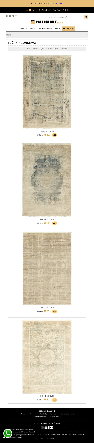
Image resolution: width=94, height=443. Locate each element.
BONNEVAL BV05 (47, 131)
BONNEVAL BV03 (47, 219)
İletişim (57, 29)
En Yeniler (63, 49)
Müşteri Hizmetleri (45, 29)
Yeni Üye (33, 29)
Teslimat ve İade (25, 414)
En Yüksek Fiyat (52, 49)
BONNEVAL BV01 (47, 396)
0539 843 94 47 (56, 3)
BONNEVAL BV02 (47, 308)
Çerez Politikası (40, 417)
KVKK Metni (55, 417)
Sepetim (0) (68, 29)
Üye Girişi (23, 29)
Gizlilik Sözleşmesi (68, 414)
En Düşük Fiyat (38, 49)
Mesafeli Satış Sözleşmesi (46, 414)
